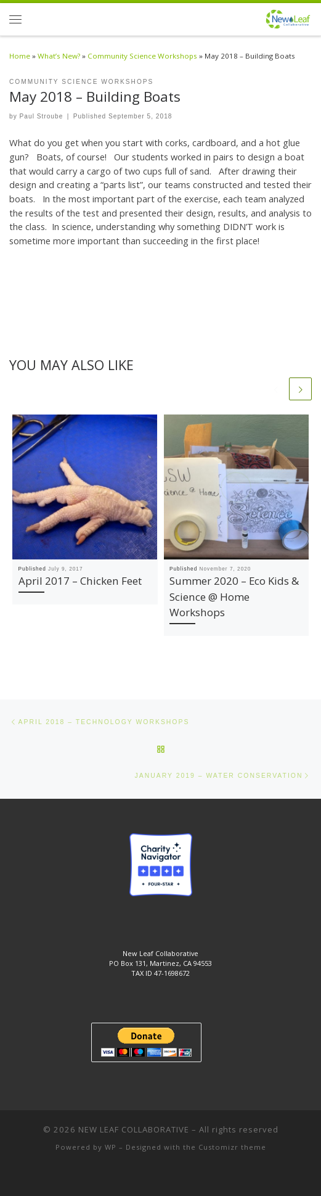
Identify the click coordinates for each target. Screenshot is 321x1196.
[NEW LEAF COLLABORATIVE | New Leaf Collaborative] (288, 17)
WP (110, 1147)
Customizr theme (232, 1147)
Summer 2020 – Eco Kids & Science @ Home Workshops (234, 596)
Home (19, 55)
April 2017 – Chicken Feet (80, 581)
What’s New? (59, 55)
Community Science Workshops (142, 55)
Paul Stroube (41, 116)
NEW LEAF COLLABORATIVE (133, 1129)
